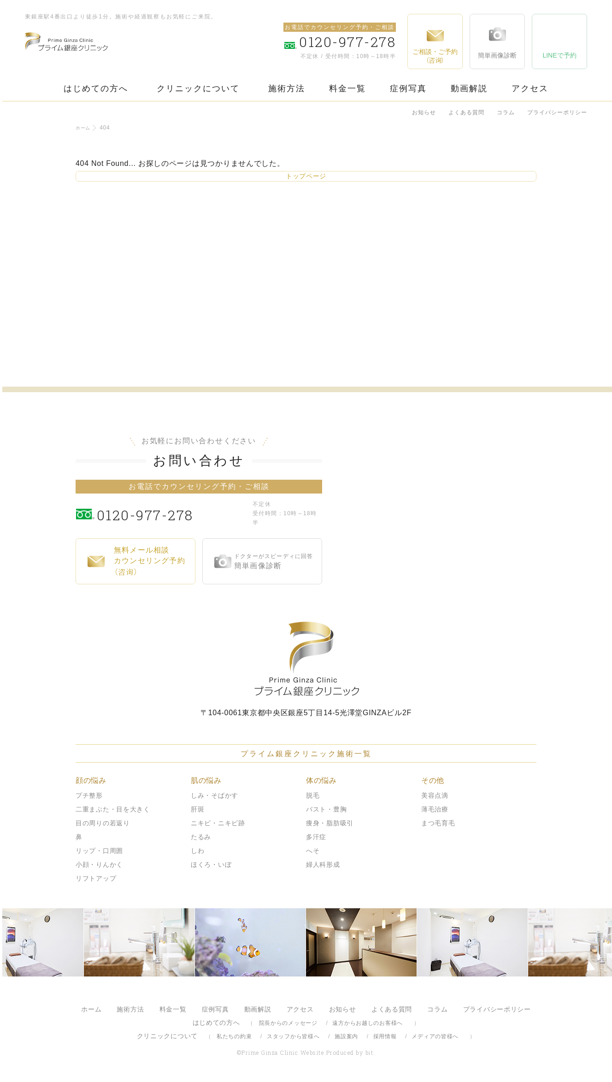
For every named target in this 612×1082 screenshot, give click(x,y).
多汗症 (316, 837)
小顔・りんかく (99, 864)
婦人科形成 (323, 864)
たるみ (201, 837)
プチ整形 (89, 795)
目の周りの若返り (103, 823)
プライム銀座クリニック (306, 659)
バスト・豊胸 (326, 809)
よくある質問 (466, 112)
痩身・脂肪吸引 (329, 823)
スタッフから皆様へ (293, 1036)
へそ (312, 850)
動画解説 (469, 88)
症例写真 (408, 88)
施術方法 (286, 88)
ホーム (84, 127)
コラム (506, 112)
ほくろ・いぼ (211, 864)
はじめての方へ (96, 88)
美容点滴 (434, 795)
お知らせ (424, 112)
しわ (197, 850)
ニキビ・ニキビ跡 (218, 823)
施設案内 (346, 1036)
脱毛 (312, 795)
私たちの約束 (234, 1036)
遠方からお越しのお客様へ (367, 1023)
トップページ (306, 176)
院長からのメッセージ (288, 1023)
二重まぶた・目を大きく (113, 809)
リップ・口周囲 (99, 850)
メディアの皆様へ (435, 1036)
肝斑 (197, 809)
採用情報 (385, 1036)
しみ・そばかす (214, 795)
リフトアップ (96, 878)
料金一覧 (347, 88)
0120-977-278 (172, 513)
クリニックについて (198, 88)
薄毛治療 (434, 809)
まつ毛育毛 (438, 823)
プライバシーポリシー (557, 112)
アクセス (530, 88)
